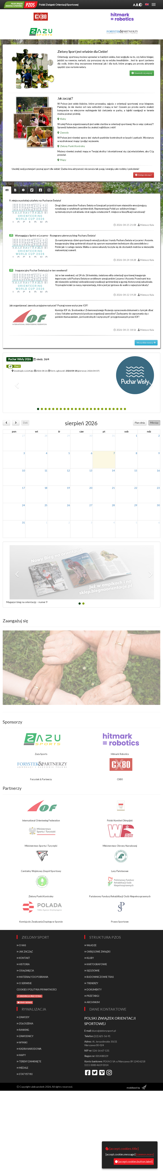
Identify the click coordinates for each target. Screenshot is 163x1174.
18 (46, 487)
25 (46, 505)
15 (135, 470)
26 (68, 505)
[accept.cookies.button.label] (134, 1161)
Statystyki (24, 1074)
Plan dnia (140, 422)
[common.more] (145, 1154)
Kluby (61, 118)
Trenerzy (91, 983)
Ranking (23, 1029)
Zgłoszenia (25, 1023)
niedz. (41, 359)
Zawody (63, 132)
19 (68, 487)
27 (23, 435)
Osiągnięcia (25, 970)
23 (158, 487)
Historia (23, 964)
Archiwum (92, 1002)
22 (135, 487)
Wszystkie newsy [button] (146, 342)
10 (23, 470)
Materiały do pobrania (32, 976)
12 (68, 470)
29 (68, 435)
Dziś (25, 422)
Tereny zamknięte (29, 1061)
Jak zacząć (25, 951)
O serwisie (24, 983)
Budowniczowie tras (99, 976)
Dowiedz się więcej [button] (142, 73)
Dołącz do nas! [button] (143, 175)
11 (46, 470)
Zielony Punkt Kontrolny (71, 146)
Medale (22, 1067)
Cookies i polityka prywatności (37, 989)
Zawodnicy (25, 1036)
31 (113, 435)
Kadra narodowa (29, 1048)
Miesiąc (154, 422)
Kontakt (23, 958)
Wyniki (22, 1042)
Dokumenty (92, 989)
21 (113, 487)
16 (158, 470)
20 (90, 487)
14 (113, 470)
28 (46, 435)
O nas (21, 945)
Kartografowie (95, 964)
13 (90, 470)
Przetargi (91, 995)
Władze (90, 945)
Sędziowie (91, 970)
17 (23, 487)
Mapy (61, 159)
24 (23, 505)
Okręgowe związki (97, 951)
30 (90, 435)
